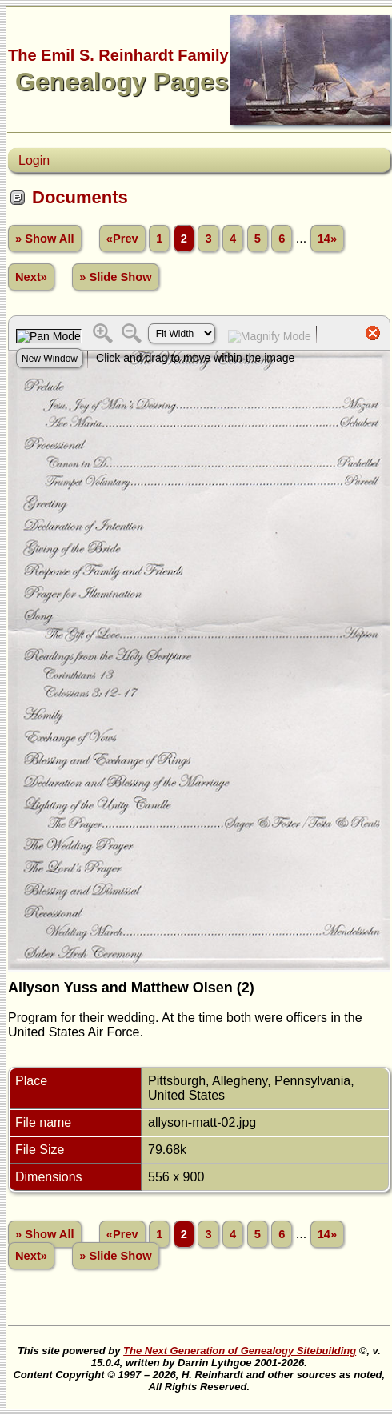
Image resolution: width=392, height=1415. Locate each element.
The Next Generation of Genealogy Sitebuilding (239, 1351)
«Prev (122, 238)
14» (327, 238)
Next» (31, 277)
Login (34, 160)
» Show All (44, 238)
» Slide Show (115, 277)
